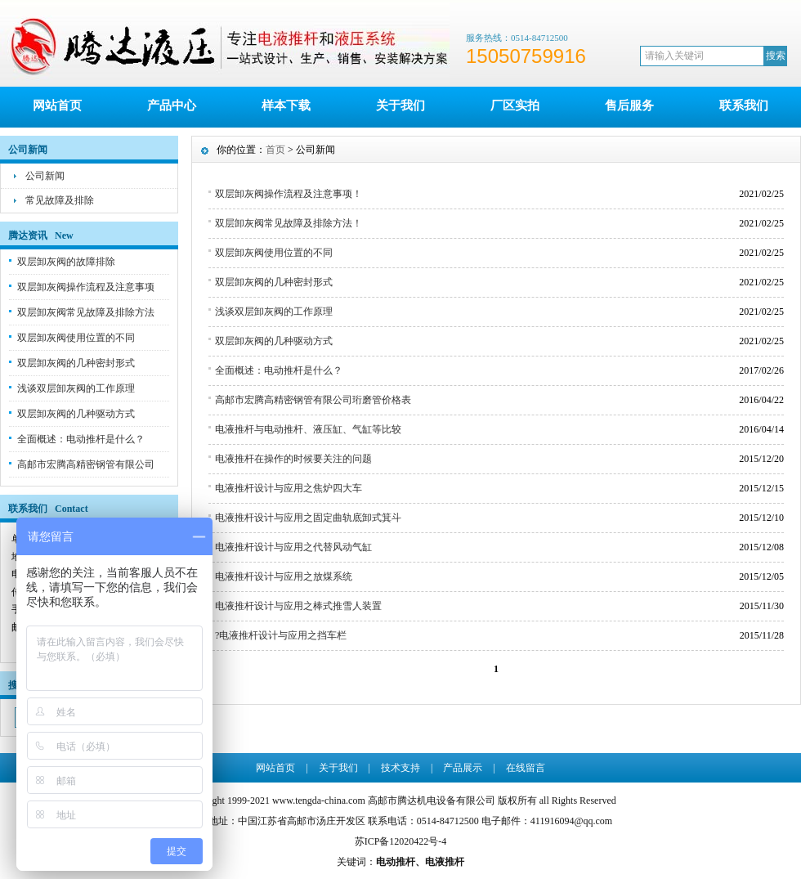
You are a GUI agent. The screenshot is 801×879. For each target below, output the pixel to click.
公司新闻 (45, 176)
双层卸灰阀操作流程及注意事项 (85, 287)
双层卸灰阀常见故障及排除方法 (85, 312)
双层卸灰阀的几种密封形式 (76, 363)
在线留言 (525, 768)
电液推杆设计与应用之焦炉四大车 (288, 488)
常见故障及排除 (59, 200)
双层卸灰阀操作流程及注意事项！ (288, 194)
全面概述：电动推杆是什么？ (81, 439)
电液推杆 (444, 862)
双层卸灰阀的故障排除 (66, 261)
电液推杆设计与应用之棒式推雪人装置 (298, 606)
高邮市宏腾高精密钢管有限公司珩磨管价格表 (313, 400)
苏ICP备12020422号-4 (401, 841)
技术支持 (400, 768)
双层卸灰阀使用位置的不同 (76, 337)
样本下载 (286, 105)
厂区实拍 (514, 105)
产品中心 (171, 105)
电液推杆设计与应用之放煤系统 (283, 576)
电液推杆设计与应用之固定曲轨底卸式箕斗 (308, 517)
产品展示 (462, 768)
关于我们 (400, 105)
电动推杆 (395, 862)
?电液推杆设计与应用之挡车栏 (281, 635)
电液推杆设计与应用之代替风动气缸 (293, 547)
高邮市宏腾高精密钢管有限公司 (85, 464)
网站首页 (57, 105)
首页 (275, 149)
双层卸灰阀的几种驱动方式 (76, 413)
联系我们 (743, 105)
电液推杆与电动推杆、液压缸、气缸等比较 (308, 429)
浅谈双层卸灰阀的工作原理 (76, 388)
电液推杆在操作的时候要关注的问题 (293, 458)
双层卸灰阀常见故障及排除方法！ (288, 223)
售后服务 (629, 105)
